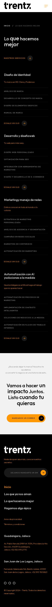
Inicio (7, 26)
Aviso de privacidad (13, 521)
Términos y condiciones (14, 526)
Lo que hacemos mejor (19, 502)
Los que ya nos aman (17, 495)
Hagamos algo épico (17, 509)
